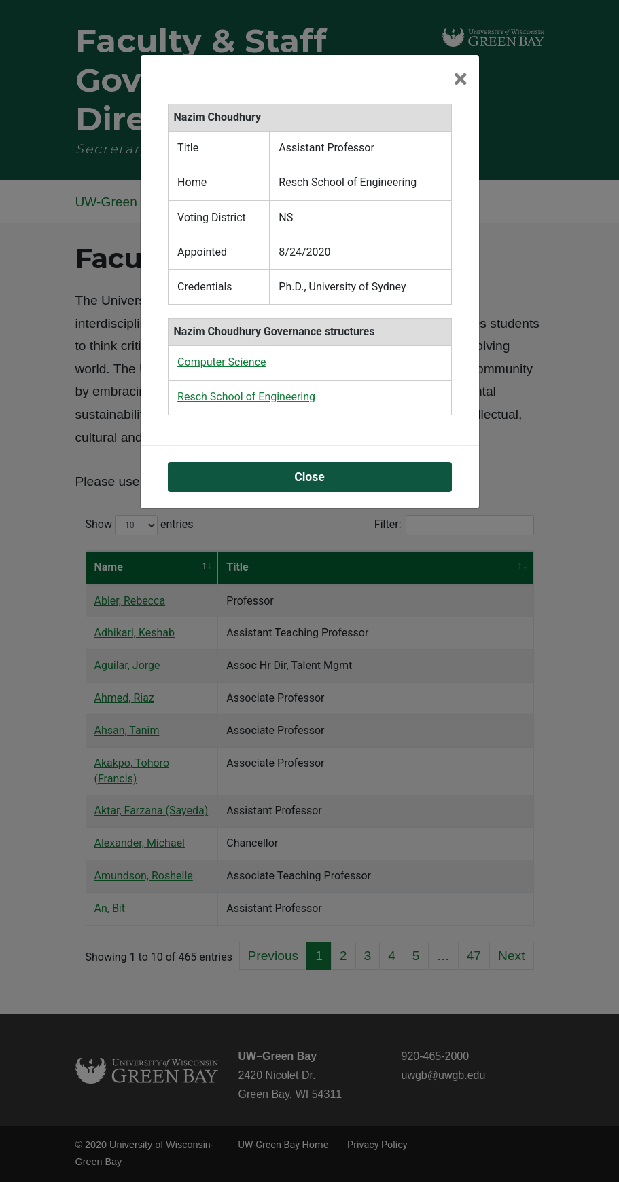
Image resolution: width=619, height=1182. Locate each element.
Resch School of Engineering (246, 396)
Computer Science (221, 362)
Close (309, 477)
